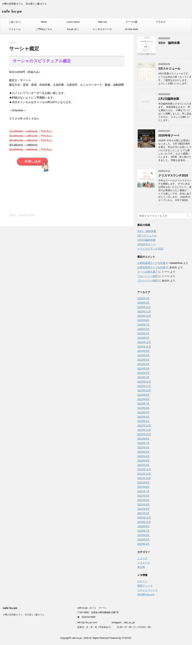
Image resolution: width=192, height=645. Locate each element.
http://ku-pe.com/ (90, 622)
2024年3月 (143, 368)
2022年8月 (143, 438)
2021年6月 (143, 495)
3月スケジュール (169, 68)
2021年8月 (143, 486)
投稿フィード (145, 585)
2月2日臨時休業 (168, 98)
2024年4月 (143, 364)
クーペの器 (131, 21)
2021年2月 (143, 513)
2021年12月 (144, 469)
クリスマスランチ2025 (173, 175)
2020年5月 (143, 539)
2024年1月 (143, 377)
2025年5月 (143, 329)
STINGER (126, 638)
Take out (102, 21)
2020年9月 (143, 526)
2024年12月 (144, 342)
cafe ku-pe (12, 12)
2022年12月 (144, 425)
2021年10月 (144, 478)
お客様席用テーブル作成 (151, 262)
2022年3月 (143, 460)
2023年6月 (143, 408)
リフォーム (15, 29)
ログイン (142, 581)
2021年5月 (143, 500)
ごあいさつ (15, 21)
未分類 (141, 567)
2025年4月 (143, 333)
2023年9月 (143, 394)
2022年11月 (144, 429)
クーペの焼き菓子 (147, 271)
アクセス (160, 21)
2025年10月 (144, 315)
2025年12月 (144, 307)
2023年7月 (143, 403)
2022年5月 (143, 451)
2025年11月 (144, 311)
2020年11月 (144, 522)
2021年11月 (144, 473)
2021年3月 (143, 508)
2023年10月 (144, 390)
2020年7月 (143, 530)
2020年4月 (143, 543)
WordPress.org (145, 594)
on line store (131, 29)
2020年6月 (143, 535)
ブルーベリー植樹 (147, 276)
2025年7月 (143, 324)
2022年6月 (143, 447)
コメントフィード (147, 590)
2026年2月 (143, 302)
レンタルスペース (102, 29)
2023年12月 (144, 381)
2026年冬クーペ (168, 135)
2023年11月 (144, 386)
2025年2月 (143, 337)
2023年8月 (143, 399)
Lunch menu (73, 21)
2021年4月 (143, 504)
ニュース (142, 558)
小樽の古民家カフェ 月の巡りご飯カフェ (23, 614)
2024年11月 (144, 346)
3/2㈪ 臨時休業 (169, 42)
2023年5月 (143, 412)
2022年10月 (144, 434)
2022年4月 (143, 456)
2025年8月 (143, 320)
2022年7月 (143, 443)
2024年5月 (143, 359)
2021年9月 (143, 482)
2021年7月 (143, 491)
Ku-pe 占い (73, 29)
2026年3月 (143, 298)
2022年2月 (143, 465)
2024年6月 (143, 355)
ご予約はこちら (44, 29)
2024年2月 (143, 372)
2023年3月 (143, 421)
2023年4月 (143, 416)
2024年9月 (143, 351)
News (44, 21)
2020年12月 (144, 517)
